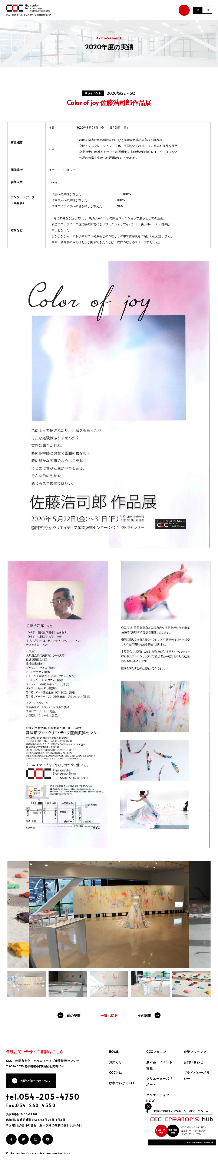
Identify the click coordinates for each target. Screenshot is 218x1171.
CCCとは (115, 1073)
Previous (18, 914)
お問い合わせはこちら (35, 1081)
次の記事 (144, 1015)
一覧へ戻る (109, 1015)
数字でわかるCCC (122, 1083)
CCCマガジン (156, 1052)
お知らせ (115, 1062)
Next (200, 921)
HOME (114, 1052)
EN (207, 10)
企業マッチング (195, 1052)
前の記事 (73, 1015)
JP (197, 10)
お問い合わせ (193, 1062)
